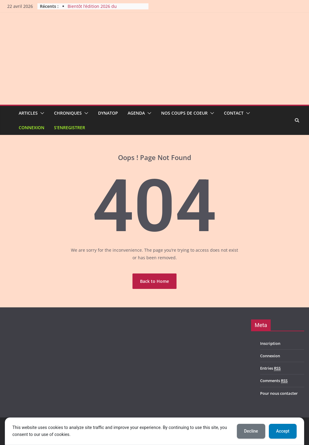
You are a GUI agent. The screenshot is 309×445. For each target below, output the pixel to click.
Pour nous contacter (279, 393)
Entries (270, 368)
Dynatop (108, 113)
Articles (28, 113)
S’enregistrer (69, 127)
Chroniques (68, 113)
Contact (234, 113)
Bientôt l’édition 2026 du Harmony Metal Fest (92, 9)
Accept (282, 431)
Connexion (31, 127)
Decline (251, 431)
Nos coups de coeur (184, 113)
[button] (41, 113)
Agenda (136, 113)
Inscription (270, 343)
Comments (274, 381)
